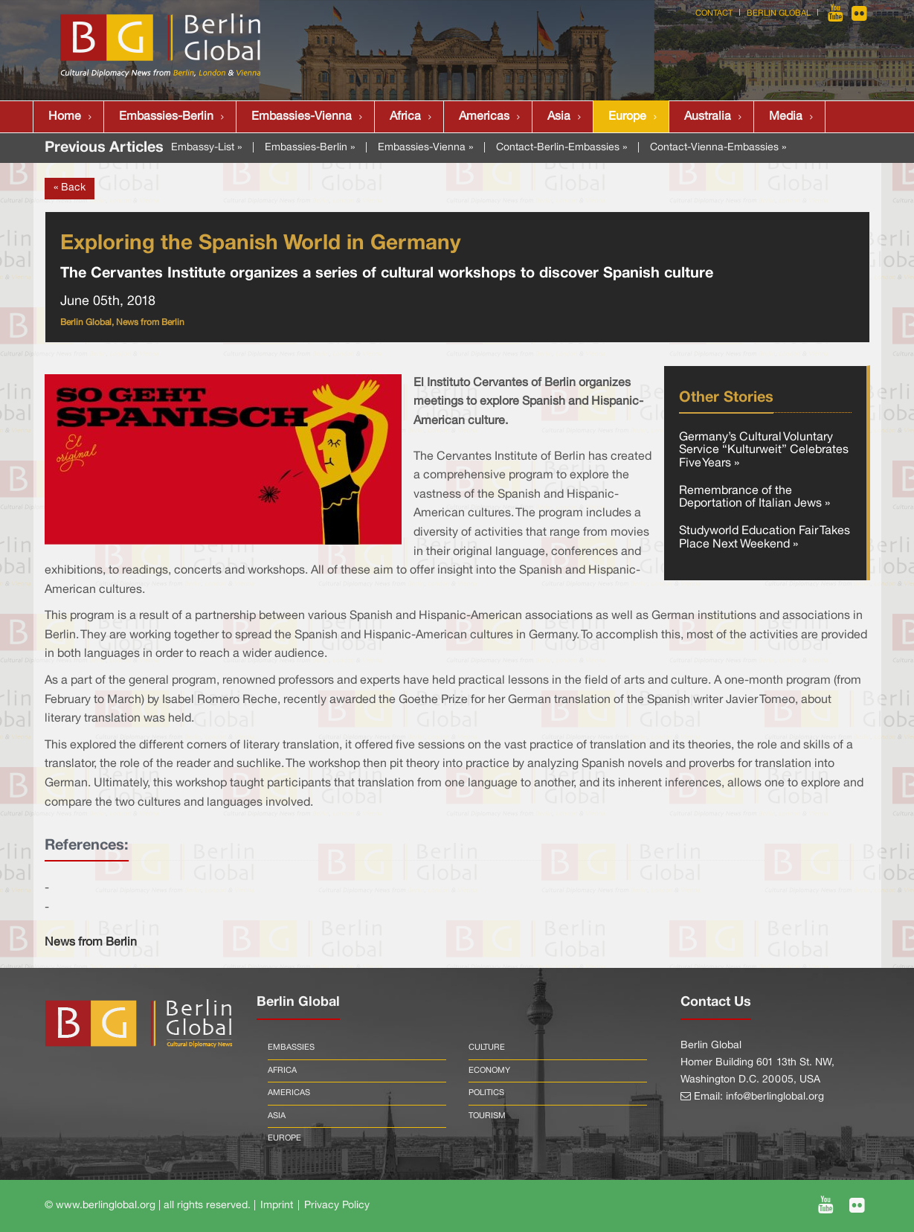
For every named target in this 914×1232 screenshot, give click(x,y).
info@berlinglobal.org (775, 1097)
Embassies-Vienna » (425, 148)
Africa (405, 117)
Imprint (276, 1205)
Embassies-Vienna (301, 117)
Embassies (291, 1047)
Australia (707, 117)
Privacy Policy (337, 1205)
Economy (489, 1070)
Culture (487, 1047)
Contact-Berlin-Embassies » (561, 148)
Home (64, 117)
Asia (558, 117)
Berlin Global (779, 13)
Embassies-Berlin (166, 117)
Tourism (487, 1116)
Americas (484, 117)
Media (785, 117)
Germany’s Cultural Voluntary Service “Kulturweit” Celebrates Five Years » (764, 450)
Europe (627, 117)
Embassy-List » (206, 148)
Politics (486, 1093)
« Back (70, 188)
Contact (714, 13)
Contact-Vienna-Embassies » (718, 148)
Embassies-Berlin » (310, 148)
